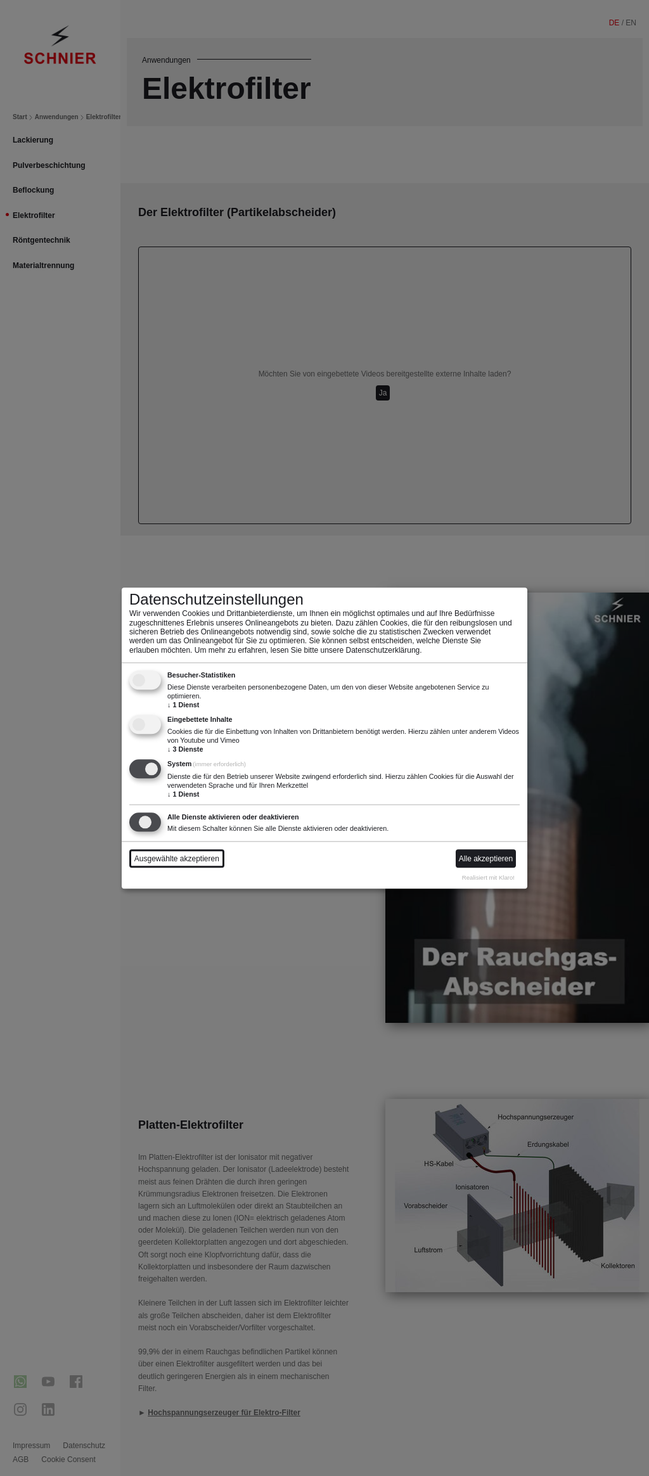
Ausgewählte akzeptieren (176, 858)
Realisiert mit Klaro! (488, 878)
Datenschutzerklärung (383, 650)
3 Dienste (185, 750)
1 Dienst (183, 705)
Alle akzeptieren (486, 858)
